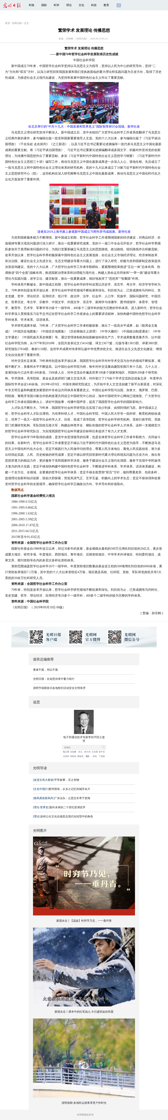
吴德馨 (73, 752)
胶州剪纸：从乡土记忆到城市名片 (61, 789)
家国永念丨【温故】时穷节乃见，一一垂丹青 (84, 920)
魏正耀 (66, 752)
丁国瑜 (102, 756)
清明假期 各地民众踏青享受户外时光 (84, 1102)
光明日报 (17, 23)
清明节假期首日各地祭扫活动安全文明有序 (59, 688)
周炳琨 (73, 756)
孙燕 (95, 756)
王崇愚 (95, 752)
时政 (31, 5)
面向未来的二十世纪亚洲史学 (59, 807)
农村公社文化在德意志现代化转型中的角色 (63, 816)
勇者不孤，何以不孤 (45, 669)
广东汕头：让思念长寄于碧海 (61, 798)
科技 (94, 5)
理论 (69, 5)
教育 (106, 5)
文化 (81, 5)
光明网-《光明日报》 (77, 38)
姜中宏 (102, 752)
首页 (7, 23)
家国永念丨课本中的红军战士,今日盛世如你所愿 (84, 1011)
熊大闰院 (87, 752)
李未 (87, 756)
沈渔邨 (66, 756)
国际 (44, 5)
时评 (56, 5)
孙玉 (80, 752)
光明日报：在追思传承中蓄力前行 (53, 678)
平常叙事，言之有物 (56, 779)
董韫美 (80, 756)
